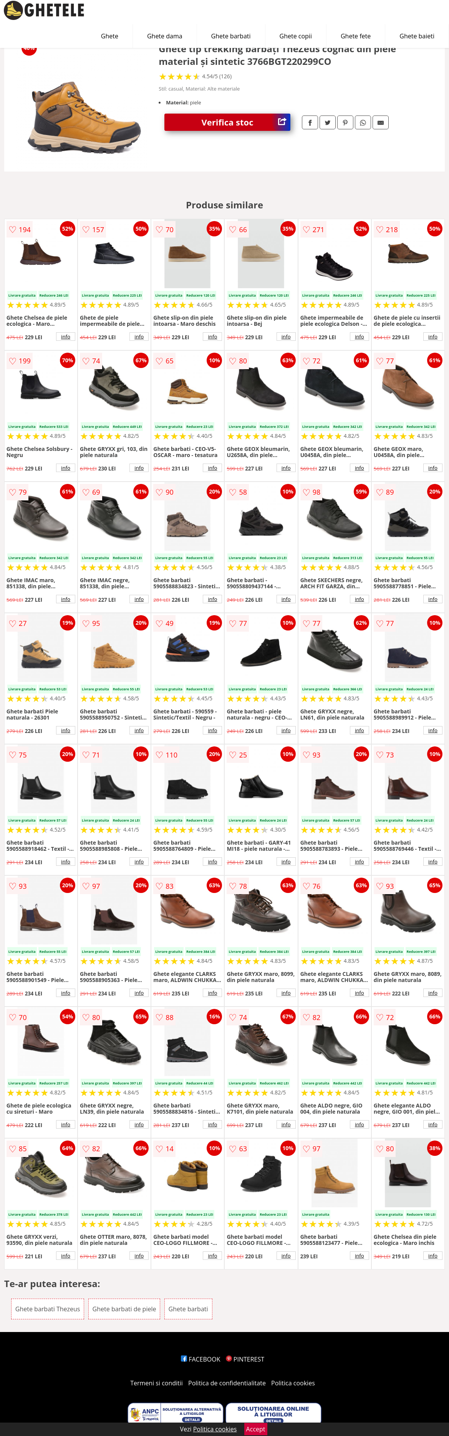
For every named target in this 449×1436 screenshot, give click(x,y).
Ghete (109, 36)
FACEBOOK (200, 1359)
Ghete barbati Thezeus (47, 1309)
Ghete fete (356, 36)
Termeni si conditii (156, 1383)
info (65, 336)
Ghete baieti (416, 36)
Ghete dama (164, 36)
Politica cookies (293, 1383)
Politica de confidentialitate (227, 1383)
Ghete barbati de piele (124, 1309)
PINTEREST (245, 1359)
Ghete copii (296, 36)
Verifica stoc (245, 122)
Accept (255, 1429)
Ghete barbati (231, 36)
